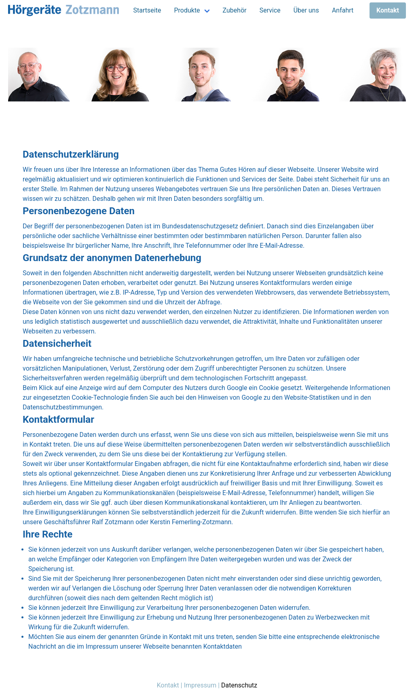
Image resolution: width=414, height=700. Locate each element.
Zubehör (235, 10)
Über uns (306, 10)
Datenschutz (239, 685)
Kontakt (168, 685)
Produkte (187, 10)
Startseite (147, 10)
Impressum (200, 685)
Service (270, 10)
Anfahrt (342, 10)
